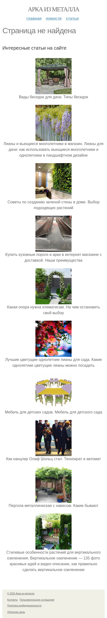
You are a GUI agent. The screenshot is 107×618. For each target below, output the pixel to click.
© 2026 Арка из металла (20, 593)
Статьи (72, 18)
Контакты (12, 599)
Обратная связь (16, 612)
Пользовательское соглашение (37, 599)
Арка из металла (53, 9)
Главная (33, 18)
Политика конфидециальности (24, 605)
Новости (53, 18)
